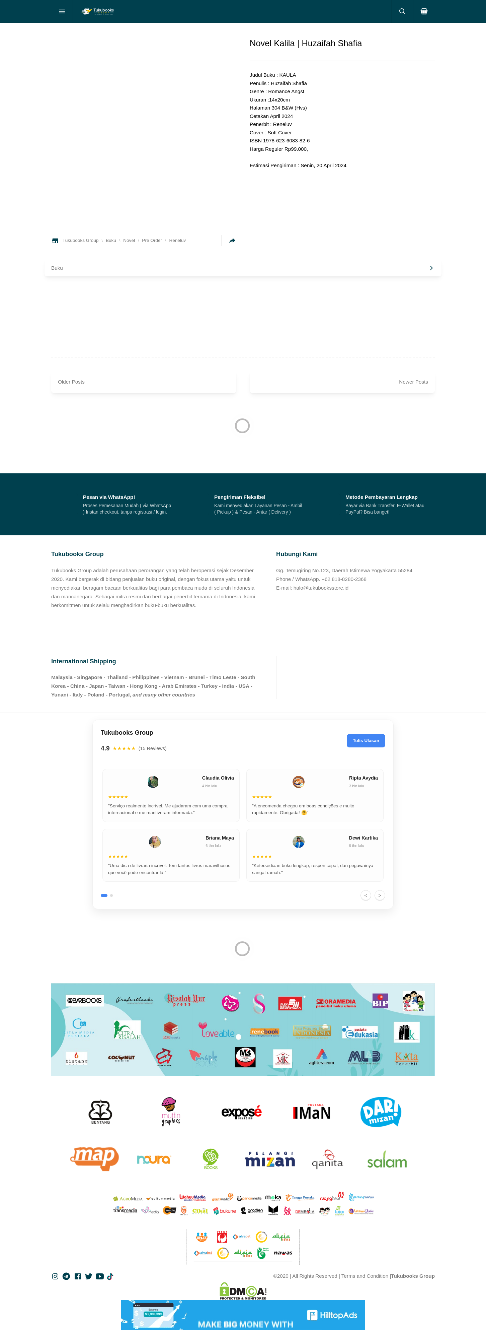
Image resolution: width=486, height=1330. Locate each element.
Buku (57, 268)
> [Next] (380, 895)
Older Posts (71, 382)
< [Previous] (366, 895)
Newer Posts (413, 382)
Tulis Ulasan (366, 740)
